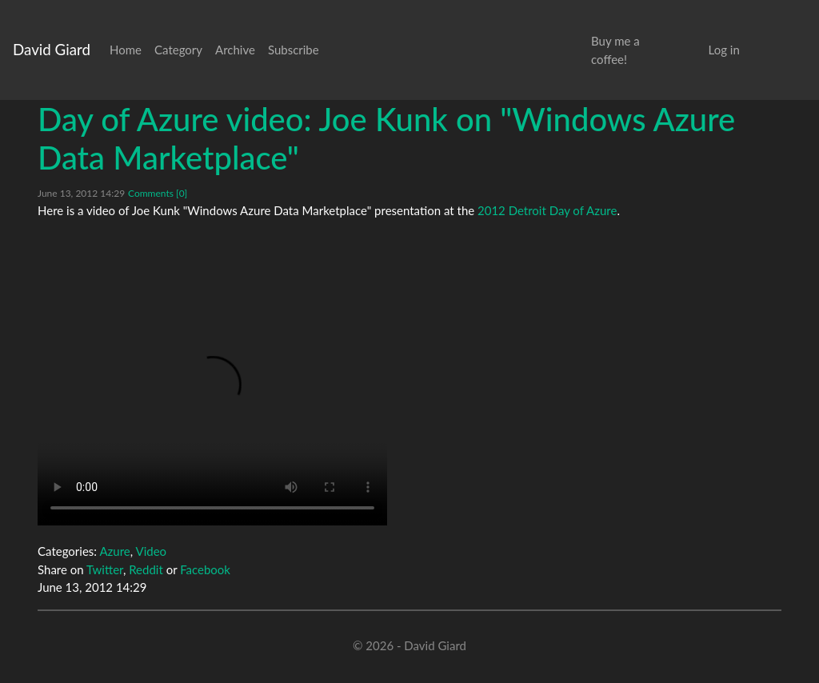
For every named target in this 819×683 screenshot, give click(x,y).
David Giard (51, 49)
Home (126, 49)
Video (150, 551)
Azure (114, 551)
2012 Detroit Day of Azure (547, 210)
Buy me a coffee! (615, 50)
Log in (724, 49)
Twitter (104, 569)
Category (178, 49)
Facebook (205, 569)
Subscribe (293, 49)
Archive (235, 49)
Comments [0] (157, 193)
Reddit (146, 569)
